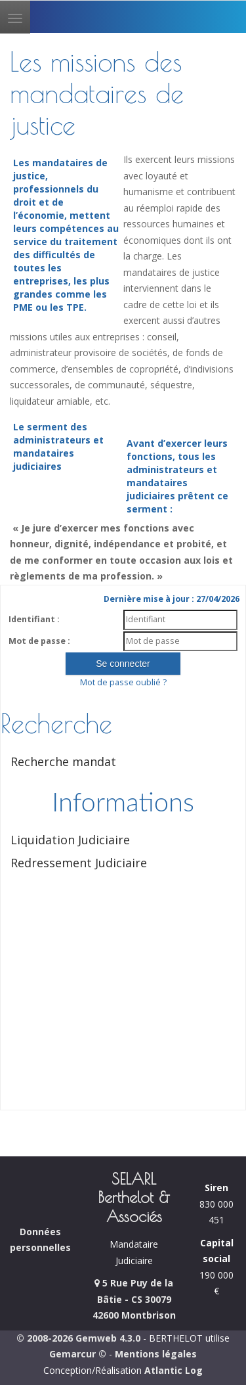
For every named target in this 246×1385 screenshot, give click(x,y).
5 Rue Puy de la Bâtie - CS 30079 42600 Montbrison (134, 1299)
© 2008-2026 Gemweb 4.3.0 (78, 1338)
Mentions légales (156, 1354)
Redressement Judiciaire (78, 863)
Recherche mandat (63, 761)
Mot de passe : (39, 641)
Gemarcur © (77, 1354)
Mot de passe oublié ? (123, 682)
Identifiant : (34, 619)
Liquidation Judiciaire (70, 840)
